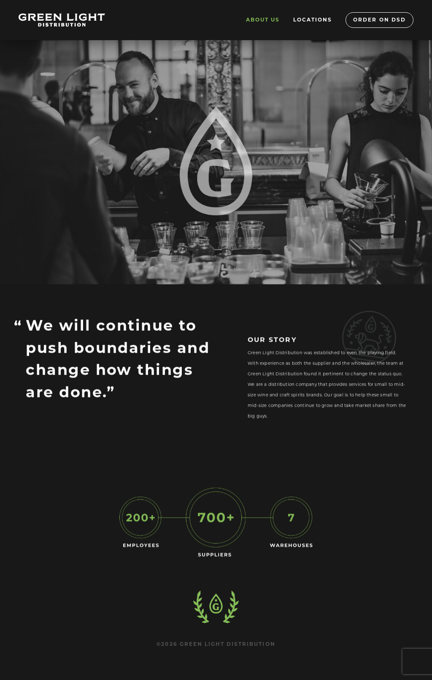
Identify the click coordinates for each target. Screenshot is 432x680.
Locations (312, 19)
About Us (263, 19)
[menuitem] (263, 20)
